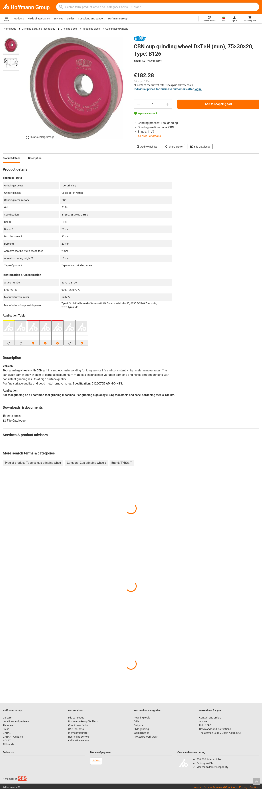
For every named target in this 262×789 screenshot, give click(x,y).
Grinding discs (69, 28)
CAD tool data (76, 729)
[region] (14, 88)
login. (198, 89)
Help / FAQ (205, 725)
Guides (70, 18)
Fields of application (38, 18)
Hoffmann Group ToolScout (83, 721)
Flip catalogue (76, 717)
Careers (7, 717)
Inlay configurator (78, 732)
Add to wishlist (146, 146)
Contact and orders (210, 717)
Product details (11, 158)
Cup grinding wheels (116, 28)
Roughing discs (91, 28)
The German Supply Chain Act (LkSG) (220, 732)
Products (18, 18)
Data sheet (12, 416)
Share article (173, 146)
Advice (203, 721)
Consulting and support (91, 18)
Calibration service (78, 740)
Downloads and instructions (215, 729)
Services (58, 18)
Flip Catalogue (200, 146)
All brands (8, 744)
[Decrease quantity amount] (138, 104)
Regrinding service (78, 736)
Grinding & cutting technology (38, 28)
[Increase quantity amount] (167, 104)
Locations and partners (16, 721)
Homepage (10, 28)
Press (6, 729)
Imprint (198, 787)
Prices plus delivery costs (179, 85)
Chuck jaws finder (78, 725)
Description (34, 158)
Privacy (243, 787)
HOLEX (7, 740)
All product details (149, 136)
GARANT (8, 732)
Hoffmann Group (118, 18)
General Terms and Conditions (220, 787)
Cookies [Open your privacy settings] (253, 787)
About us (8, 725)
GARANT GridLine (13, 736)
